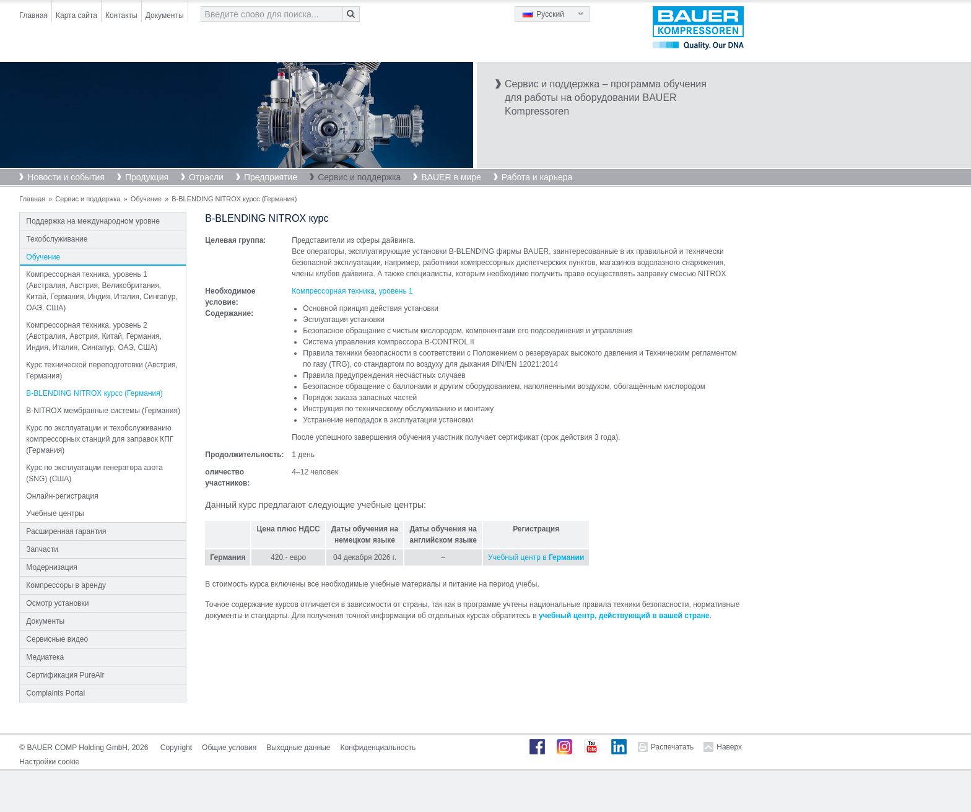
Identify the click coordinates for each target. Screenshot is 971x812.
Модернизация (51, 567)
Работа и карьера (537, 177)
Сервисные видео (57, 639)
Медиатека (45, 657)
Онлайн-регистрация (62, 496)
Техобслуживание (56, 239)
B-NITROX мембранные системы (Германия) (103, 410)
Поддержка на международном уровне (93, 221)
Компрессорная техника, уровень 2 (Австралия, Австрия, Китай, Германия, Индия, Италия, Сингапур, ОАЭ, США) (93, 336)
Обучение (146, 199)
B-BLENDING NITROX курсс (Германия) (94, 393)
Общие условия (229, 747)
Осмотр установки (57, 603)
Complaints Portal (55, 693)
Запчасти (42, 549)
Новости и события (66, 177)
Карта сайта (76, 15)
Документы (165, 15)
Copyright (176, 747)
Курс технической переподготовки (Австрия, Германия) (102, 370)
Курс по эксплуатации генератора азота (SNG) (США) (94, 473)
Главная (33, 15)
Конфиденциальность (378, 747)
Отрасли (206, 177)
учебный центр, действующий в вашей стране (624, 615)
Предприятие (270, 177)
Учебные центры (55, 513)
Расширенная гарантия (66, 531)
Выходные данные (298, 747)
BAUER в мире (451, 177)
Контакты (121, 15)
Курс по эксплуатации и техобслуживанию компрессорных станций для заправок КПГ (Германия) (99, 439)
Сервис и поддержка (359, 177)
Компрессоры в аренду (66, 585)
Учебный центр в (536, 557)
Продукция (146, 177)
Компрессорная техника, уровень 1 (352, 291)
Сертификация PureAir (65, 675)
